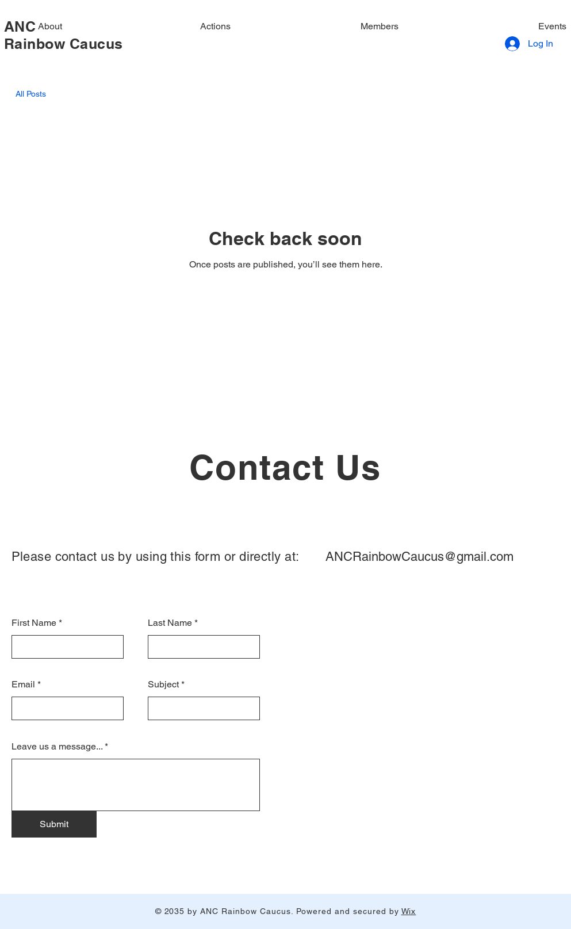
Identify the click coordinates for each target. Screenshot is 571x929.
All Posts (31, 93)
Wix (408, 911)
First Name (34, 623)
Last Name (170, 623)
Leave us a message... (57, 746)
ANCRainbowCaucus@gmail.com (419, 556)
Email (23, 684)
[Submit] (54, 824)
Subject (163, 684)
